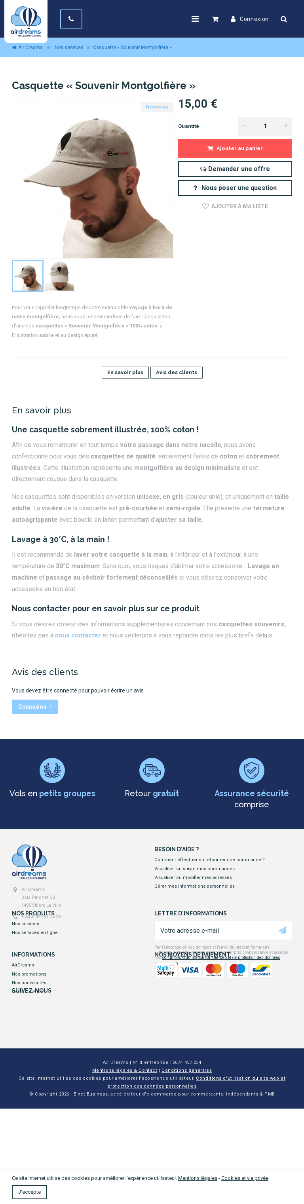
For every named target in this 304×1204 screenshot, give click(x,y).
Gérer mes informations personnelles (194, 886)
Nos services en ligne (35, 952)
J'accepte (29, 1192)
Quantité (188, 126)
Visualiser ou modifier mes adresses (193, 877)
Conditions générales (187, 1165)
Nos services (25, 943)
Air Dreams (27, 47)
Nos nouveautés (29, 1029)
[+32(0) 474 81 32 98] (73, 19)
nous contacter (78, 635)
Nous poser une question (235, 188)
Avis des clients (176, 372)
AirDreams (23, 1011)
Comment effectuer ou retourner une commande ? (209, 859)
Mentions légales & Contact (125, 1165)
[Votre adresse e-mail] (223, 950)
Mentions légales (197, 1178)
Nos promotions (29, 1020)
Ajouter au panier (239, 148)
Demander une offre (235, 169)
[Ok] (282, 950)
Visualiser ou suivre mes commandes (194, 868)
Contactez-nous (29, 1037)
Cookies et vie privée (244, 1178)
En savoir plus (125, 372)
